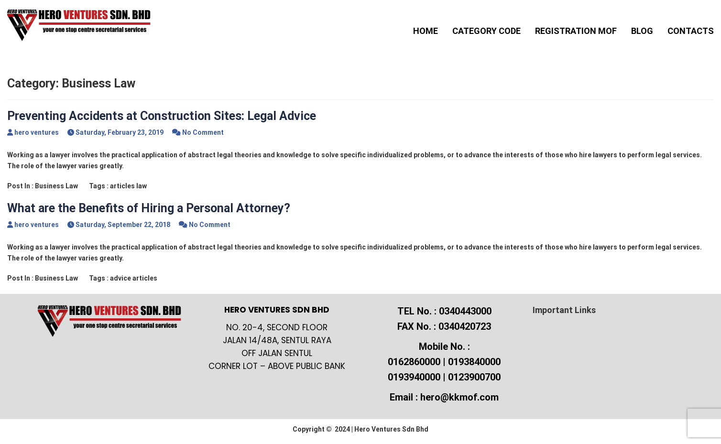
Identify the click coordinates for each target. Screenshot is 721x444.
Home (425, 31)
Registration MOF (576, 31)
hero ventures (36, 132)
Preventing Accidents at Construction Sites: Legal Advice (161, 116)
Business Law (56, 186)
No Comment (203, 132)
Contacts (690, 31)
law (141, 186)
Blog (642, 31)
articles (122, 186)
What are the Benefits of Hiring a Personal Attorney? (148, 208)
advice (120, 278)
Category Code (486, 31)
